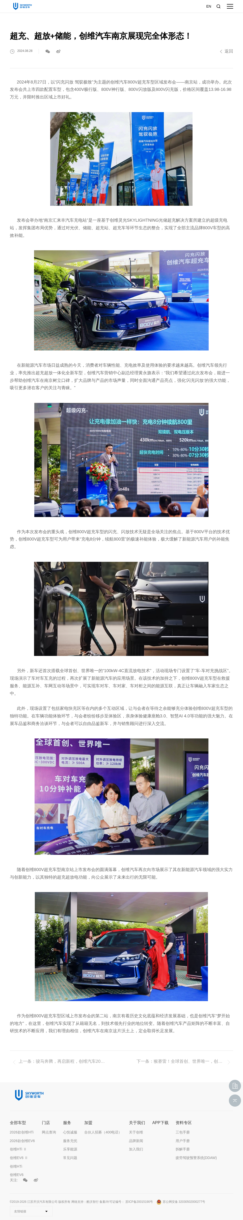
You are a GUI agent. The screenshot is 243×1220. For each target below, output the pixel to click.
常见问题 (70, 1158)
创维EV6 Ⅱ (19, 1158)
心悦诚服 (70, 1132)
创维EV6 (16, 1174)
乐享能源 (70, 1149)
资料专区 (184, 1123)
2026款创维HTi (22, 1132)
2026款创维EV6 (22, 1141)
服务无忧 (70, 1141)
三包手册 (183, 1132)
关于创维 (136, 1132)
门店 (46, 1123)
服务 (67, 1123)
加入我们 (136, 1149)
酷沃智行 (93, 1202)
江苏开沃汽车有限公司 (42, 1202)
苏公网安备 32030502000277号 (180, 1202)
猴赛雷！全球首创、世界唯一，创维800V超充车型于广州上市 (189, 1067)
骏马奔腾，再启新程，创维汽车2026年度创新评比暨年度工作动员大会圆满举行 (71, 1067)
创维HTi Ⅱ (18, 1149)
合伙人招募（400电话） (103, 1132)
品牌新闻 (136, 1141)
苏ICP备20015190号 (139, 1202)
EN (208, 6)
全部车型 (18, 1123)
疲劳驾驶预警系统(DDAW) (196, 1158)
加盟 (88, 1123)
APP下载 (160, 1123)
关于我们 (137, 1123)
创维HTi (16, 1166)
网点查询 (49, 1132)
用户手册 (183, 1141)
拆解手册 (183, 1149)
